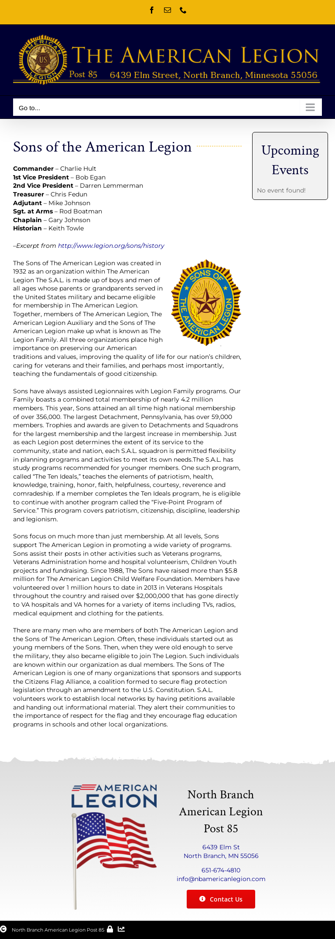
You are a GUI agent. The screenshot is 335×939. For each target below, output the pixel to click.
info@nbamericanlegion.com (221, 879)
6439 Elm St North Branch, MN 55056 (221, 851)
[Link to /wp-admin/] (110, 928)
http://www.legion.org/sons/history (111, 246)
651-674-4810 (221, 870)
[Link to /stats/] (121, 928)
